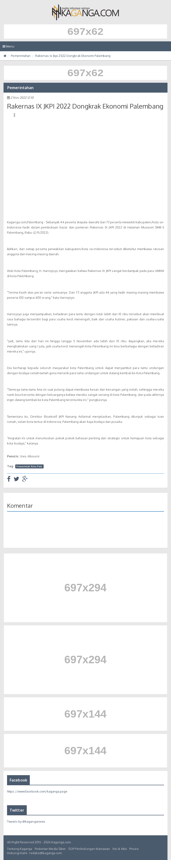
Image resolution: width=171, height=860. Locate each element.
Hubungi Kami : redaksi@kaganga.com (34, 853)
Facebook (18, 780)
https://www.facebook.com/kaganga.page (37, 791)
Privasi (134, 849)
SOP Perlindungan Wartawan (89, 849)
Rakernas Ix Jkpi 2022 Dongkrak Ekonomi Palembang (73, 56)
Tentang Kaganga (19, 849)
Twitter (17, 810)
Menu (9, 47)
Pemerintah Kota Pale (29, 466)
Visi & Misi (119, 849)
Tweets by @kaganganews (26, 821)
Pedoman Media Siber (50, 849)
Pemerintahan (20, 56)
